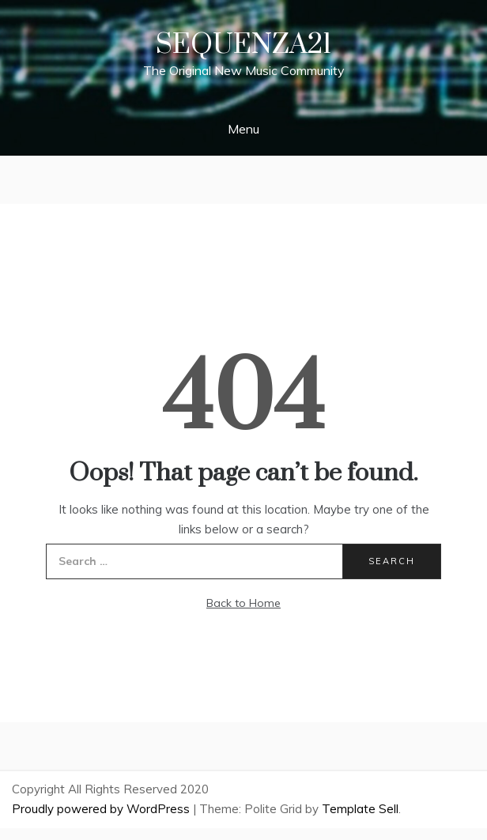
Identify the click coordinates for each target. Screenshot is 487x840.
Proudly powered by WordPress (102, 808)
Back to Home (243, 603)
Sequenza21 (243, 45)
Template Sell (360, 808)
